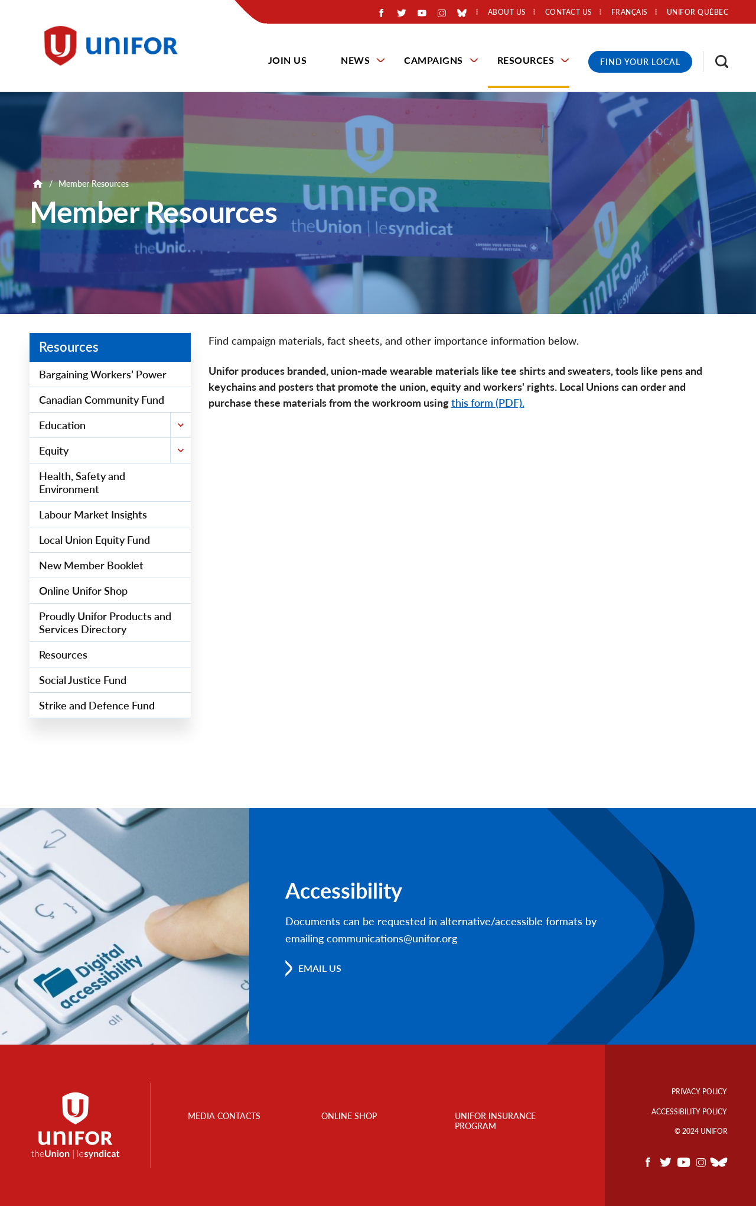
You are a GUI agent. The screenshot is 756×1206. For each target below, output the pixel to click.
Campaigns (433, 60)
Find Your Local (640, 62)
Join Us (287, 60)
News (355, 60)
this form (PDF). (487, 402)
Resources (526, 60)
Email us (319, 968)
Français (629, 12)
